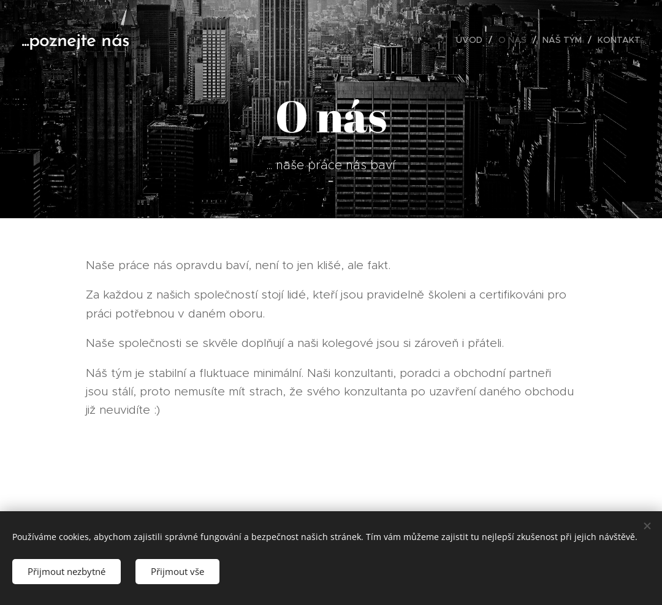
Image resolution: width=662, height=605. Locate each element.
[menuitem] (472, 40)
